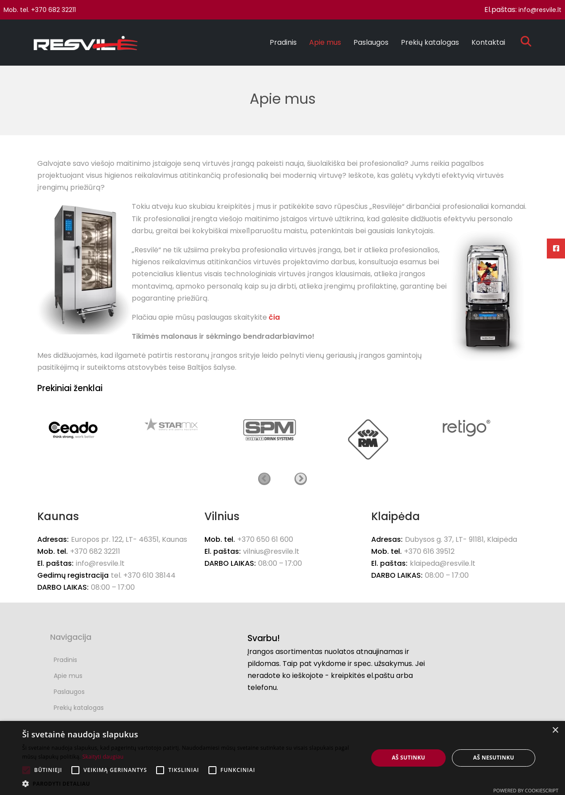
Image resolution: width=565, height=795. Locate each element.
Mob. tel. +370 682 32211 (40, 9)
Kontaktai (488, 42)
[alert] (282, 758)
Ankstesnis (264, 479)
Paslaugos (370, 42)
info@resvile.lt (539, 9)
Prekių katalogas (430, 42)
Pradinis (283, 42)
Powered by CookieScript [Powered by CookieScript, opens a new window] (525, 790)
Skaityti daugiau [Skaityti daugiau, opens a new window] (103, 756)
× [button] (555, 730)
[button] (190, 783)
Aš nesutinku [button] (493, 757)
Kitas (300, 479)
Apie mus (325, 42)
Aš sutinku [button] (408, 757)
